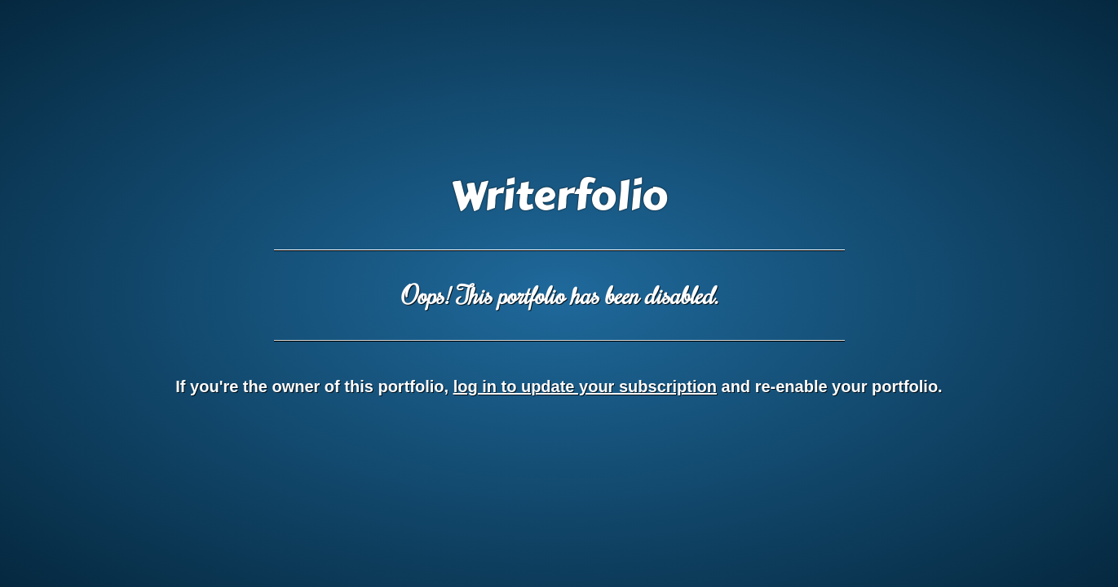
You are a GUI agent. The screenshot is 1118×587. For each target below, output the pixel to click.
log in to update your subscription (585, 386)
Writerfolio (559, 196)
